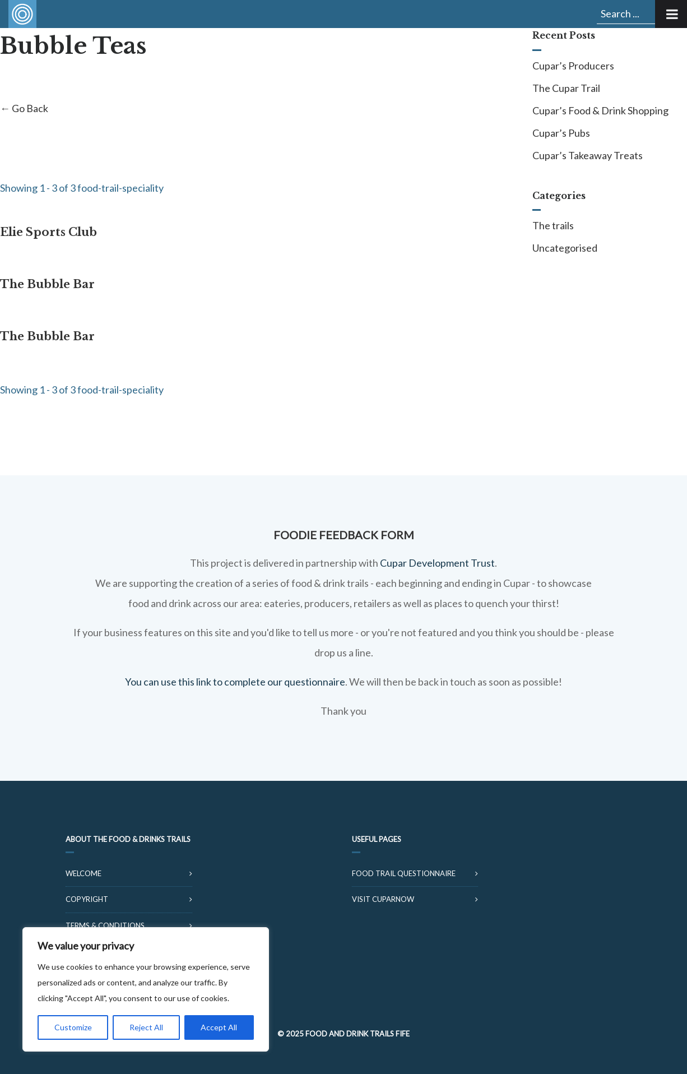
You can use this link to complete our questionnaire (235, 681)
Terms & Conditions (105, 925)
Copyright (87, 899)
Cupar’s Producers (573, 65)
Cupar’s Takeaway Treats (587, 155)
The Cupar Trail (566, 88)
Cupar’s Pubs (561, 133)
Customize (73, 1027)
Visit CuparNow (383, 899)
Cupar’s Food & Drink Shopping (600, 110)
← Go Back (24, 108)
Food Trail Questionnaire (404, 873)
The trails (553, 225)
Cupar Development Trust (437, 563)
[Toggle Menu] (671, 14)
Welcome (83, 873)
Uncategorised (564, 248)
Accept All (219, 1027)
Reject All (146, 1027)
